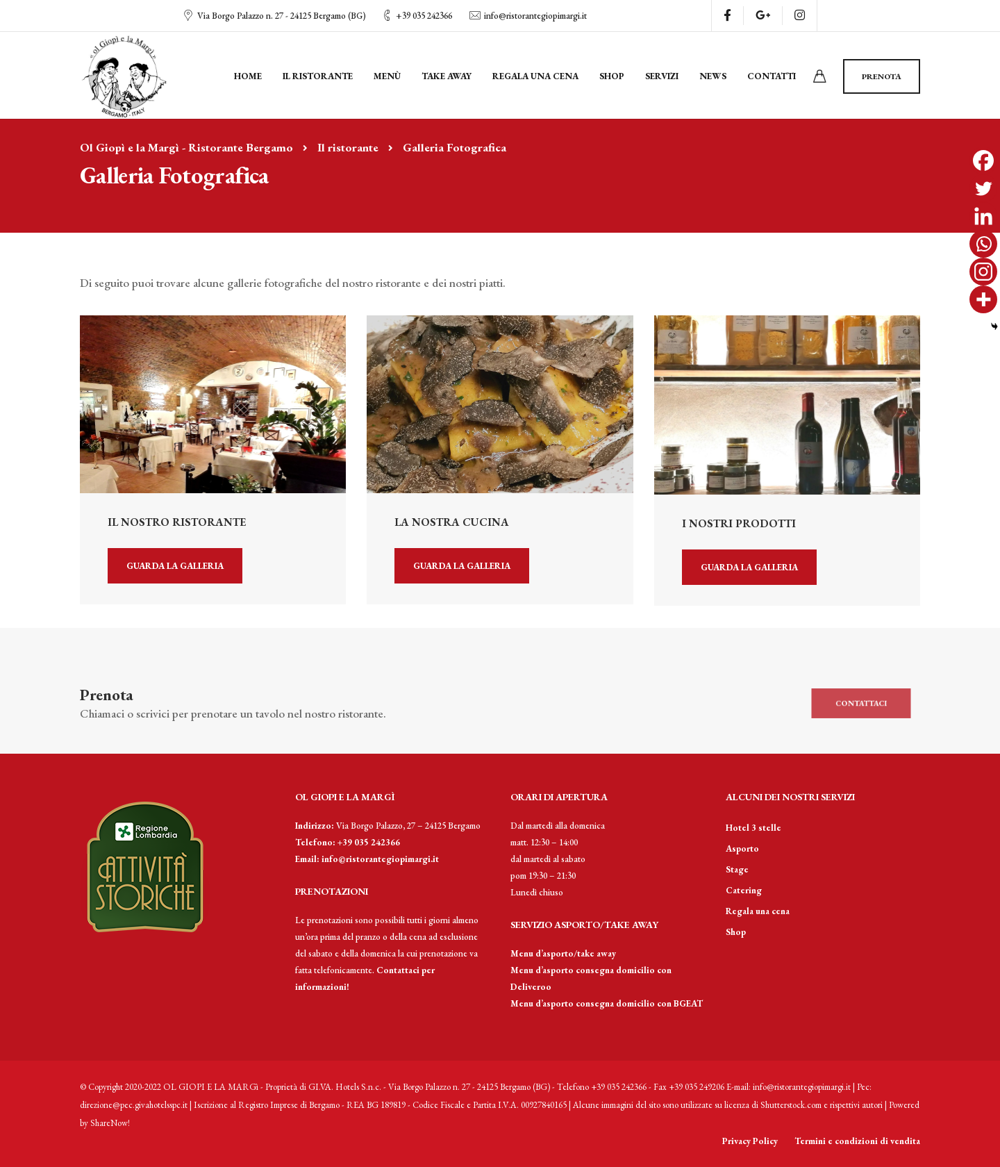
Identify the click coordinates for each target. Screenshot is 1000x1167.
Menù (387, 76)
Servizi (661, 76)
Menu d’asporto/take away (563, 953)
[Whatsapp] (983, 244)
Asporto (742, 848)
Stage (737, 869)
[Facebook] (983, 160)
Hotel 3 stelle (753, 828)
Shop (611, 76)
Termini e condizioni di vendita (857, 1141)
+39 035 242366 (424, 16)
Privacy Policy (750, 1141)
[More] (983, 299)
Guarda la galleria (175, 566)
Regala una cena (535, 76)
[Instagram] (983, 271)
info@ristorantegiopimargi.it (535, 16)
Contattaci (861, 703)
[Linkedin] (983, 216)
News (712, 76)
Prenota (881, 76)
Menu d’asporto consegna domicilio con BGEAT (606, 1003)
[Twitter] (983, 188)
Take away (447, 76)
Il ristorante (318, 76)
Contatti (771, 76)
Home (248, 76)
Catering (744, 890)
